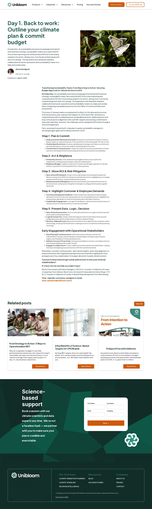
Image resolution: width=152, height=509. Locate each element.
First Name (91, 403)
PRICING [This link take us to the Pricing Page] (119, 482)
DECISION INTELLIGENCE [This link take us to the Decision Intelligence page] (69, 486)
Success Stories (94, 4)
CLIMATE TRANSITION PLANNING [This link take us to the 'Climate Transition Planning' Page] (72, 478)
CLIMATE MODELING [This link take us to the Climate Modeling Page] (67, 482)
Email (89, 411)
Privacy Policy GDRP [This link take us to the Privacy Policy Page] (62, 497)
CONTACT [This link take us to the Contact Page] (120, 486)
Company (110, 411)
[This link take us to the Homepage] (19, 4)
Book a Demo (116, 4)
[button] (37, 5)
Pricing (80, 4)
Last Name (110, 403)
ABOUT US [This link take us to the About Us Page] (120, 478)
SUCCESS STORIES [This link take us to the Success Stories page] (96, 482)
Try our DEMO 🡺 (135, 4)
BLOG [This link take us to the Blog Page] (91, 478)
